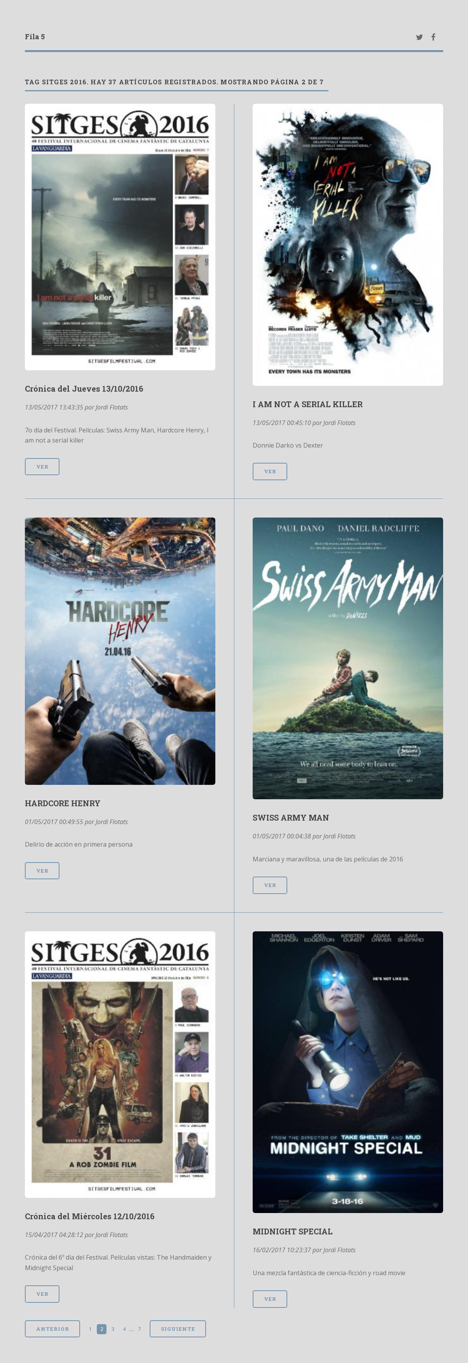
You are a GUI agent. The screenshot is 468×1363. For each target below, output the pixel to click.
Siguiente (178, 1329)
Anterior (52, 1329)
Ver (42, 467)
